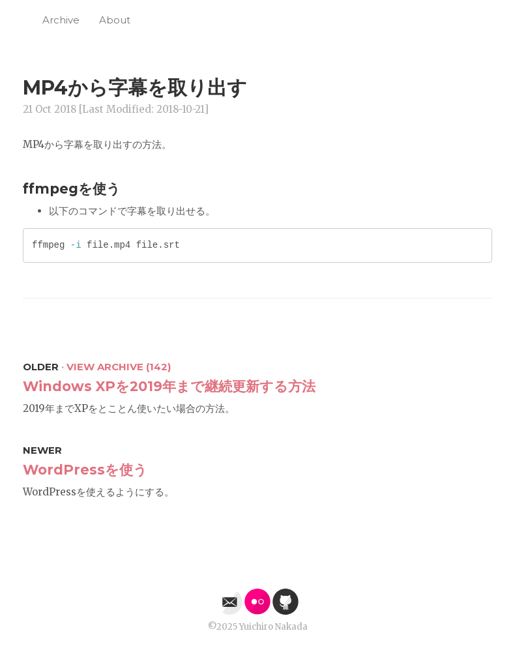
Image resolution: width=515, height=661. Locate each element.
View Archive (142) (118, 366)
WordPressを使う (85, 470)
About (114, 20)
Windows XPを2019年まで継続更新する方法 (169, 386)
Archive (61, 20)
